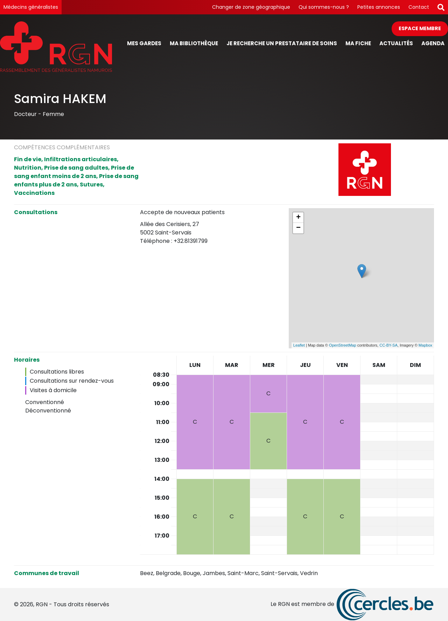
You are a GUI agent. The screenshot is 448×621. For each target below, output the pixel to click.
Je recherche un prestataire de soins (281, 43)
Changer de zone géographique (251, 7)
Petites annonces (378, 7)
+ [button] (298, 217)
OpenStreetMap (342, 345)
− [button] (298, 228)
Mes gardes (144, 43)
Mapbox (425, 345)
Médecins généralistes (31, 7)
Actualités (396, 43)
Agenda (432, 43)
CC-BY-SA (388, 345)
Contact (418, 7)
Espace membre (420, 28)
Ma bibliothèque (194, 43)
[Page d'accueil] (56, 46)
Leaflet (299, 345)
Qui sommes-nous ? (324, 7)
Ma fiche (358, 43)
